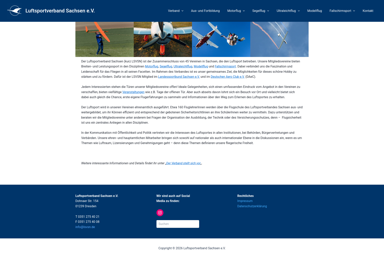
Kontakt (368, 11)
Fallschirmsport (344, 11)
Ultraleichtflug (293, 11)
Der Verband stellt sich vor (183, 163)
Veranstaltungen (133, 92)
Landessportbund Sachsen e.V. (179, 77)
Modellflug (318, 11)
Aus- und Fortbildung (214, 11)
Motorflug (243, 11)
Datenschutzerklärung (252, 206)
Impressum (245, 201)
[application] (192, 11)
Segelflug (267, 11)
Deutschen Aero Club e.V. (229, 77)
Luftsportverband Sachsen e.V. (60, 11)
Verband (186, 11)
